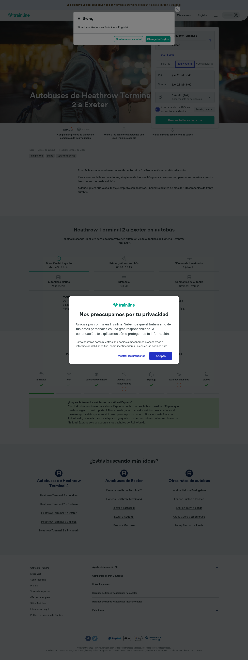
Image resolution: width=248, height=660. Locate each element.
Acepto (161, 356)
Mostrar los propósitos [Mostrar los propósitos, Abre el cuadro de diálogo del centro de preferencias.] (131, 356)
